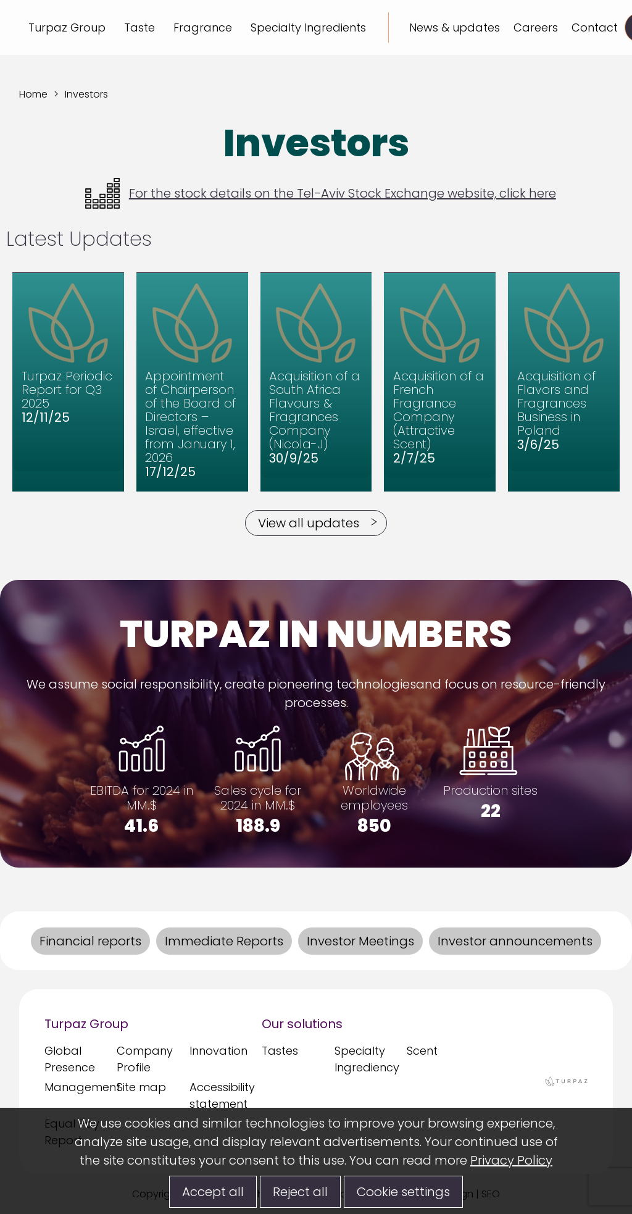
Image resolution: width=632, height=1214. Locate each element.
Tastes (280, 1050)
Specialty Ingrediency (367, 1059)
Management (77, 1087)
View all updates (308, 523)
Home (33, 94)
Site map (141, 1087)
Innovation (218, 1050)
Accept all (213, 1191)
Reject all (300, 1191)
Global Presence (69, 1059)
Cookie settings (403, 1191)
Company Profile (145, 1059)
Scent (422, 1050)
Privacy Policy (511, 1160)
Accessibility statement (222, 1095)
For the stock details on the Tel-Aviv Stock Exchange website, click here (320, 193)
